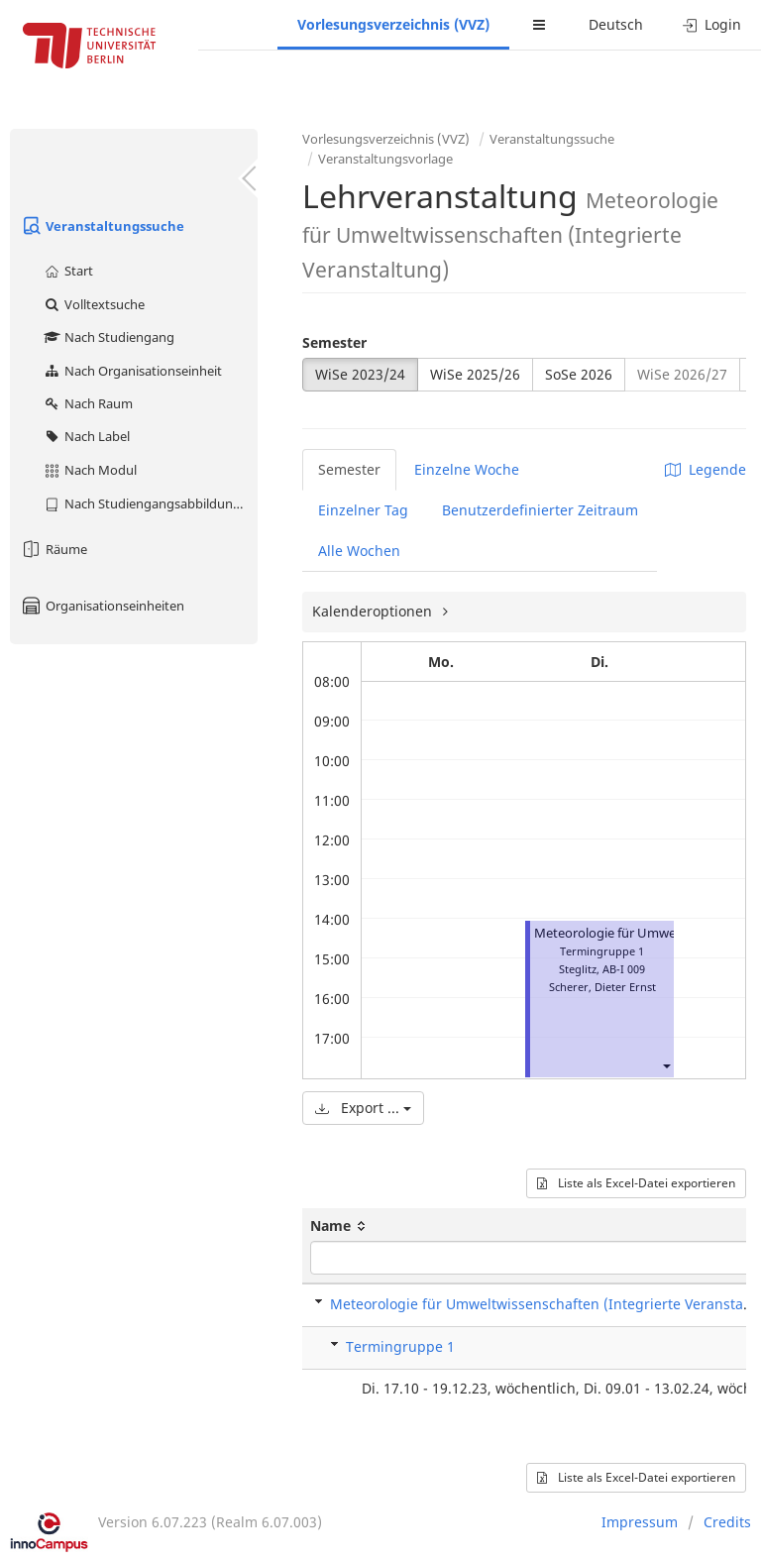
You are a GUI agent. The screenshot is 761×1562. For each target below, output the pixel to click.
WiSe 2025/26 (475, 374)
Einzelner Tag (363, 510)
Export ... (363, 1107)
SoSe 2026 (578, 374)
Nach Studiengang (108, 337)
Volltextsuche (94, 304)
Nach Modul (90, 470)
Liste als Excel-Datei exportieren (636, 1182)
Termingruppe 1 (400, 1346)
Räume (53, 549)
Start (68, 270)
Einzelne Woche (466, 469)
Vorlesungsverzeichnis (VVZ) (393, 24)
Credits (727, 1521)
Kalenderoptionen (374, 611)
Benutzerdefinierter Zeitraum (540, 510)
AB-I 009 (623, 968)
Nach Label (86, 436)
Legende (705, 469)
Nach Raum (88, 403)
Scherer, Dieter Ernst (602, 986)
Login (712, 24)
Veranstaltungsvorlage (385, 158)
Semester (334, 342)
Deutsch (616, 24)
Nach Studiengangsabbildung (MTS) (150, 503)
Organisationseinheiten (102, 605)
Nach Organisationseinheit (132, 371)
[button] (666, 1066)
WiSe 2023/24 (360, 374)
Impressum (639, 1521)
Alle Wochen (359, 550)
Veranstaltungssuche (102, 226)
